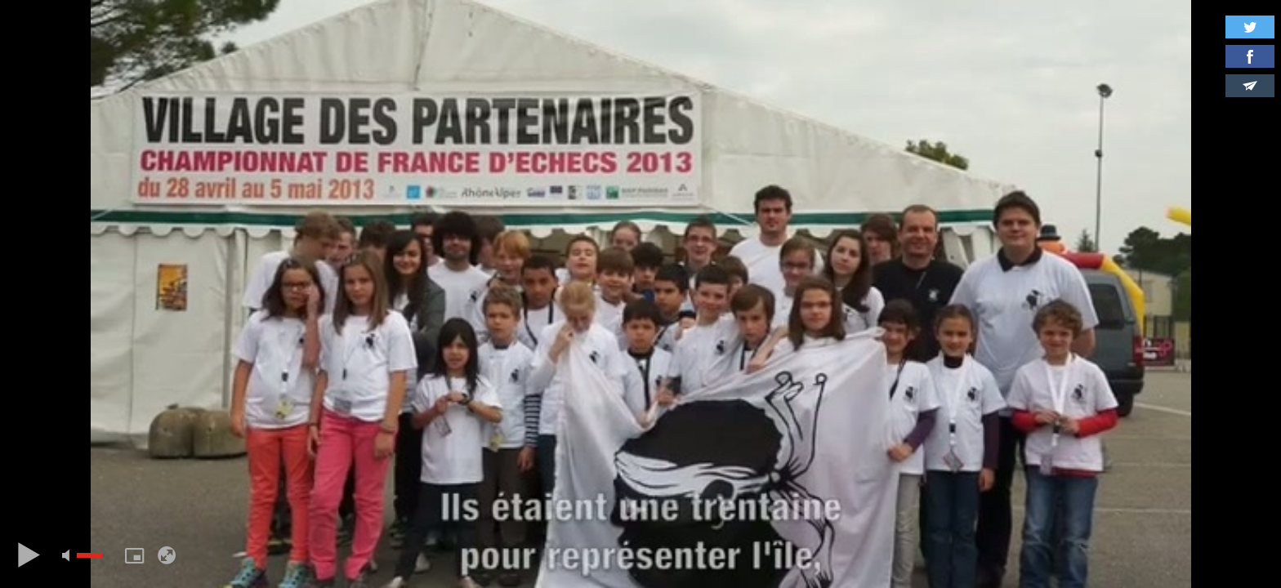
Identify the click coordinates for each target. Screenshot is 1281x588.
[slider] (89, 555)
